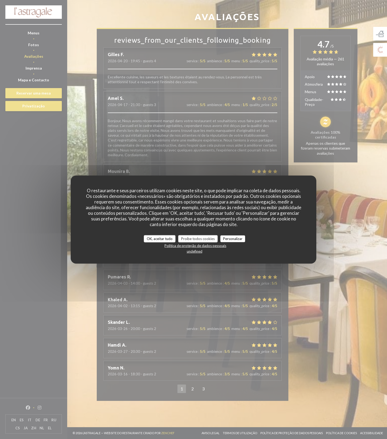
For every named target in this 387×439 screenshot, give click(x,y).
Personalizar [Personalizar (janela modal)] (232, 238)
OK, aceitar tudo (160, 238)
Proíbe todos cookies (198, 238)
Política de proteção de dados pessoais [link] (195, 246)
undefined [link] (194, 251)
